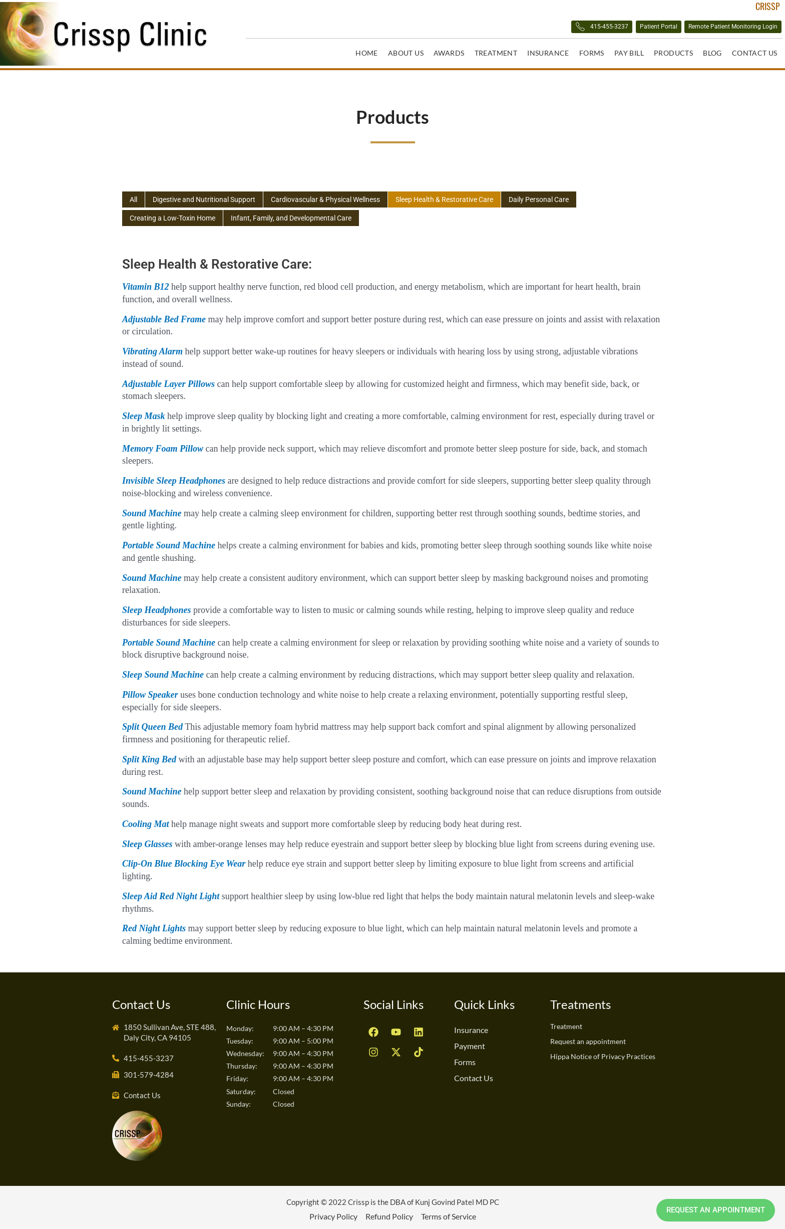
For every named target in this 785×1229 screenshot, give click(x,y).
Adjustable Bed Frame (164, 315)
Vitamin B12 (145, 283)
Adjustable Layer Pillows (168, 380)
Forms (591, 53)
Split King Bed (149, 755)
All (134, 195)
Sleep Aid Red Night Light (170, 892)
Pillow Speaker (150, 691)
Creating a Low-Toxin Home (176, 214)
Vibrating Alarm (152, 347)
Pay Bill (629, 53)
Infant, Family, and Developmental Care (302, 214)
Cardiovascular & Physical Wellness (340, 195)
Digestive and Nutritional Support (209, 195)
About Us (406, 53)
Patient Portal (602, 28)
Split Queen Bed (152, 723)
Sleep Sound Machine (163, 671)
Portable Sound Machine (168, 541)
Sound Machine (152, 509)
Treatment (496, 53)
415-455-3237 (519, 28)
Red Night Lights (154, 924)
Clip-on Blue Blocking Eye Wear (183, 860)
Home (366, 53)
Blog (712, 53)
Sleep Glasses (147, 840)
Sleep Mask (143, 412)
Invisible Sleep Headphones (173, 477)
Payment (469, 1042)
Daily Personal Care (570, 195)
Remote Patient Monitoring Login (711, 28)
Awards (449, 53)
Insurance (548, 53)
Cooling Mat (145, 820)
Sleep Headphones (156, 606)
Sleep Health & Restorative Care (468, 195)
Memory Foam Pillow (162, 445)
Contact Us (754, 53)
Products (673, 53)
